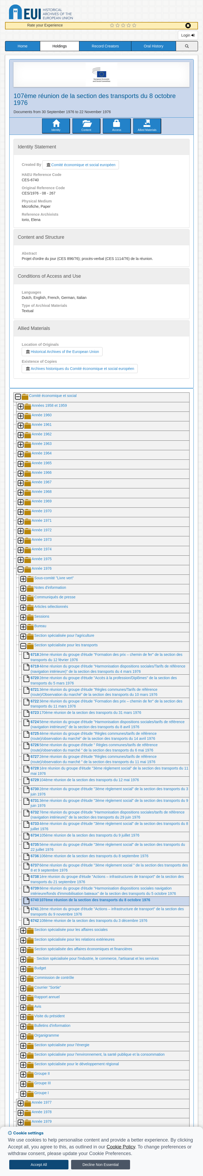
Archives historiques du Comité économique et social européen (79, 368)
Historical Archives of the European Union (62, 351)
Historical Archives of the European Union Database (56, 13)
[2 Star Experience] (118, 26)
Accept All (39, 1164)
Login (188, 35)
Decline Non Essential (100, 1164)
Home (22, 46)
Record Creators (105, 46)
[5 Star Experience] (135, 26)
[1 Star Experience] (113, 26)
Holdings (59, 46)
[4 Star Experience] (129, 26)
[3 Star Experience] (124, 26)
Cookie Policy (121, 1147)
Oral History (153, 46)
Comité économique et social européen (81, 164)
